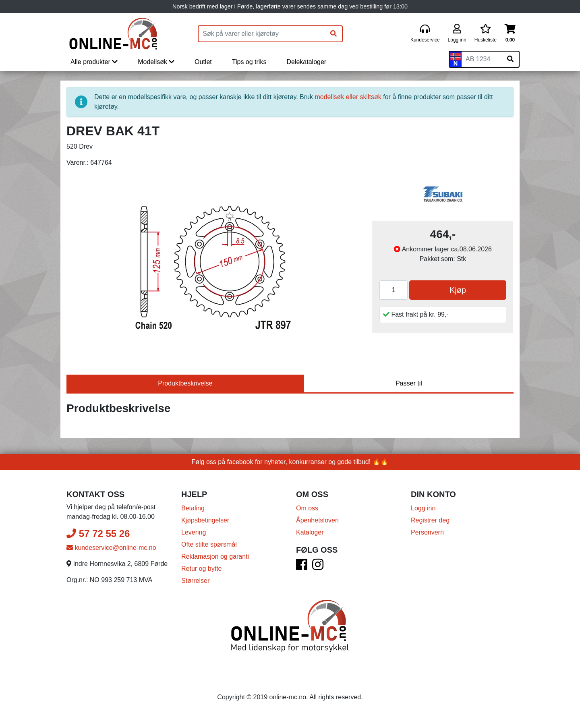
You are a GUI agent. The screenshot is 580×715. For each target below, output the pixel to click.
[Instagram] (317, 567)
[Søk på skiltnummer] (510, 59)
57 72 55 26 (98, 533)
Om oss (307, 508)
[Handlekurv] (510, 34)
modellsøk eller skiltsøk (348, 96)
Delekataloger (306, 61)
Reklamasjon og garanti (215, 556)
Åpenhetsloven (317, 520)
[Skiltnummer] (482, 59)
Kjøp (458, 290)
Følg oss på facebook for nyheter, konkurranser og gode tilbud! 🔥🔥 (290, 461)
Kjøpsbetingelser (205, 520)
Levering (193, 532)
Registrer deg (430, 520)
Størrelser (195, 580)
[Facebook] (301, 567)
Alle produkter (94, 61)
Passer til (409, 383)
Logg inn (423, 508)
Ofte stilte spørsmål (209, 544)
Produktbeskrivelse (185, 383)
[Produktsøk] (262, 33)
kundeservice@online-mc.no (111, 547)
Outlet (203, 61)
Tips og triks (249, 61)
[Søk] (333, 34)
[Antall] (393, 290)
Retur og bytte (201, 568)
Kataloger (310, 532)
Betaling (193, 508)
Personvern (427, 532)
